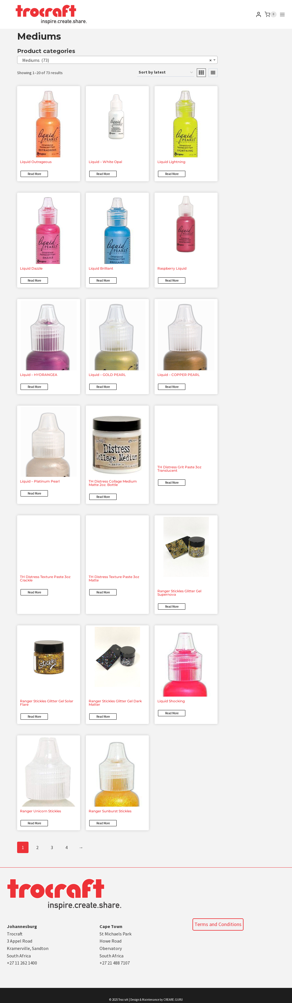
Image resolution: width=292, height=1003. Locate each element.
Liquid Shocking (171, 701)
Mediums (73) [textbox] (116, 60)
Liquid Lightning (171, 162)
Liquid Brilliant (101, 268)
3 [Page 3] (52, 847)
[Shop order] (165, 72)
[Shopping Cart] (271, 14)
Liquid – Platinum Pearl (40, 481)
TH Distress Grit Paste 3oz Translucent (179, 469)
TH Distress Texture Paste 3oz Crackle (45, 578)
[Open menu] (282, 14)
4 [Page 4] (66, 847)
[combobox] (117, 60)
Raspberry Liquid (171, 268)
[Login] (259, 14)
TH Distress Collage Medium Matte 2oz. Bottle (113, 483)
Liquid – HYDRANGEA (38, 375)
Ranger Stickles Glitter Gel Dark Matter (115, 703)
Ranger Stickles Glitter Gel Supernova (179, 593)
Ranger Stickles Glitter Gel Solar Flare (46, 703)
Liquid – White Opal (105, 162)
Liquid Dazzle (31, 268)
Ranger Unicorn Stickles (40, 811)
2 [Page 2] (37, 847)
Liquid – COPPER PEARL (178, 375)
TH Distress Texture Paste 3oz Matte (114, 578)
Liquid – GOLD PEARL (107, 375)
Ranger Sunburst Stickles (110, 811)
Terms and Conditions (218, 924)
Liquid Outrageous (36, 162)
